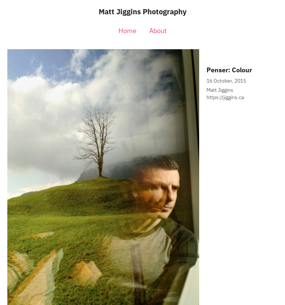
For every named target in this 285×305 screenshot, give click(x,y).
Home (127, 30)
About (158, 30)
